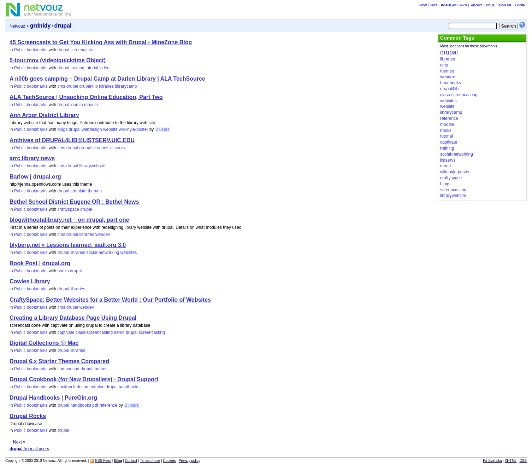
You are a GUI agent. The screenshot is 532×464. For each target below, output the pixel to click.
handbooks (129, 386)
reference (108, 405)
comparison (68, 368)
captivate (66, 332)
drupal (63, 49)
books (63, 270)
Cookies (169, 461)
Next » (19, 442)
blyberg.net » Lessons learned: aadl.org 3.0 (68, 245)
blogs (63, 129)
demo (119, 332)
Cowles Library (30, 281)
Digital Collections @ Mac (44, 343)
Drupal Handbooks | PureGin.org (53, 398)
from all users (29, 448)
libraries (106, 86)
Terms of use (150, 461)
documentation (91, 386)
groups (86, 147)
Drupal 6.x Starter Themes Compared (59, 361)
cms (61, 86)
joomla (76, 104)
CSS (523, 461)
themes (95, 190)
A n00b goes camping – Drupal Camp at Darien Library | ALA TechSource (107, 79)
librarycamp (126, 86)
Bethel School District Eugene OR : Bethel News (74, 202)
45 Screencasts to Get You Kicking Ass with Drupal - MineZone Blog (101, 42)
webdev (102, 234)
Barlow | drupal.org (35, 177)
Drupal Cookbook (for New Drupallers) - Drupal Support (84, 379)
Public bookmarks (31, 49)
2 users (163, 129)
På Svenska (492, 461)
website (110, 129)
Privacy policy (189, 461)
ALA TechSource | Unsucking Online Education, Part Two (86, 97)
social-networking (103, 252)
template (78, 190)
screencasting (152, 332)
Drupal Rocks (28, 416)
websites (128, 252)
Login (520, 5)
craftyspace (68, 209)
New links (428, 5)
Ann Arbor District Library (44, 115)
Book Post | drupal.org (40, 263)
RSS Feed (103, 461)
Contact (131, 461)
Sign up (505, 5)
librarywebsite (92, 165)
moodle (91, 104)
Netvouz (17, 26)
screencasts (81, 49)
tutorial (91, 67)
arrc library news (32, 158)
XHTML (511, 461)
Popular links (454, 5)
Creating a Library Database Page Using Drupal (73, 318)
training (77, 67)
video (104, 67)
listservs (117, 147)
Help (490, 5)
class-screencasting (94, 332)
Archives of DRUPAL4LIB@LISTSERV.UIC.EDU (72, 140)
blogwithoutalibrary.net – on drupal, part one (69, 220)
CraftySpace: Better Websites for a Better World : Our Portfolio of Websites (110, 300)
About (476, 5)
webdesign (92, 129)
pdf (95, 405)
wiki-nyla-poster (133, 129)
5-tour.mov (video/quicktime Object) (58, 60)
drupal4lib (88, 86)
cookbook (67, 386)
